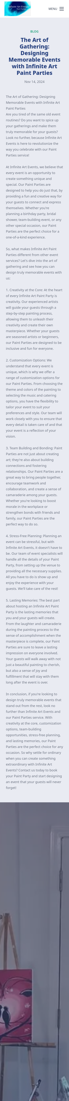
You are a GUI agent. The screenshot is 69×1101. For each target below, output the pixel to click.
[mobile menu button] (61, 8)
